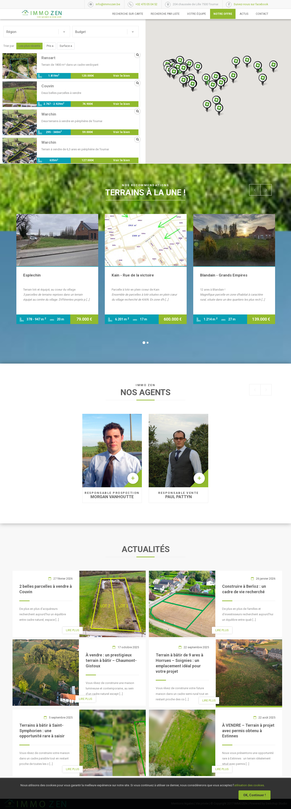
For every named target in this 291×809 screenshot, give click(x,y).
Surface (66, 46)
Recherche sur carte (127, 13)
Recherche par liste (165, 13)
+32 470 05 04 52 (146, 4)
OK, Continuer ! (254, 795)
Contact (262, 13)
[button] (36, 31)
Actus (244, 13)
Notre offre (222, 13)
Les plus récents (29, 46)
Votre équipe (196, 13)
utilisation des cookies (249, 785)
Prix (50, 46)
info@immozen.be (108, 4)
